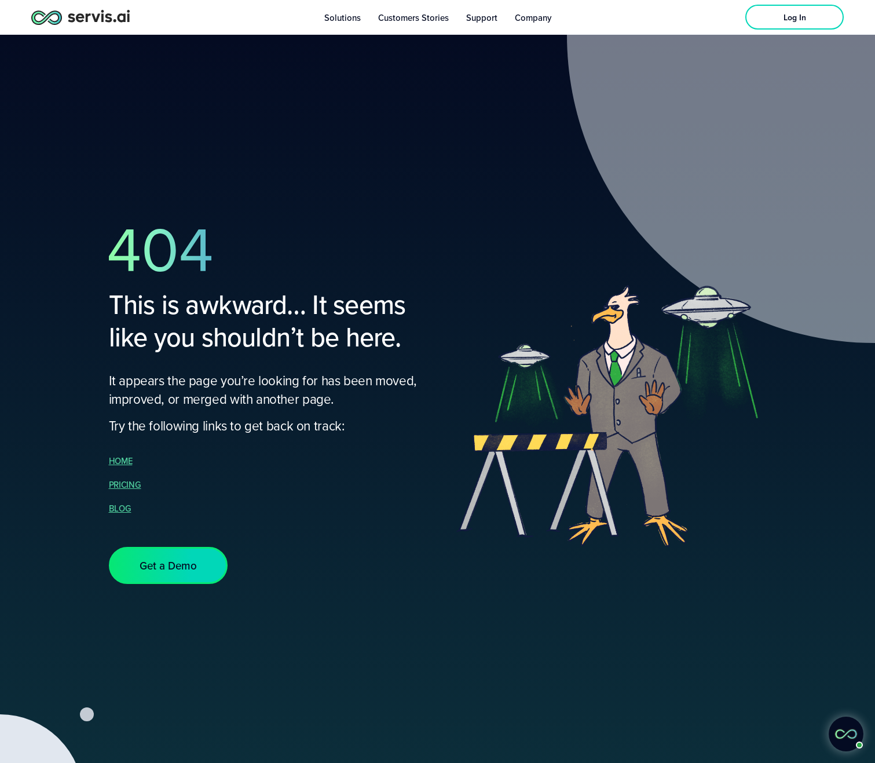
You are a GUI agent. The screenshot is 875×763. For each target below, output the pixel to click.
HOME (121, 460)
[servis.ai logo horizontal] (80, 17)
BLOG (120, 508)
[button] (168, 565)
